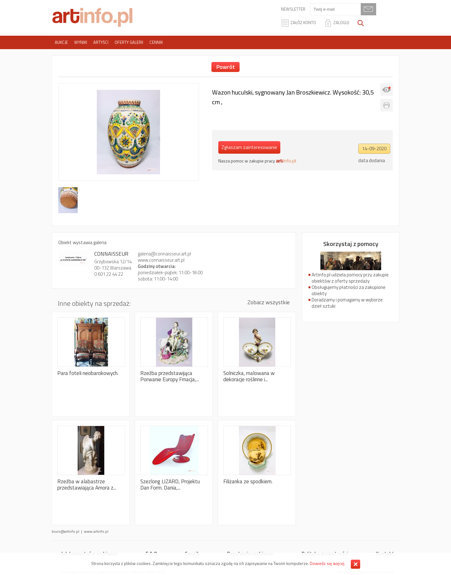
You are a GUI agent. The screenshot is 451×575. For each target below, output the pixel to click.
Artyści (100, 42)
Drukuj (386, 105)
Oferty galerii (129, 42)
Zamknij (355, 564)
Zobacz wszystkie (268, 302)
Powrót (225, 67)
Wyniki (80, 42)
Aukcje (61, 42)
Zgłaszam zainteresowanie (249, 147)
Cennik (156, 42)
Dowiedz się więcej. (327, 563)
